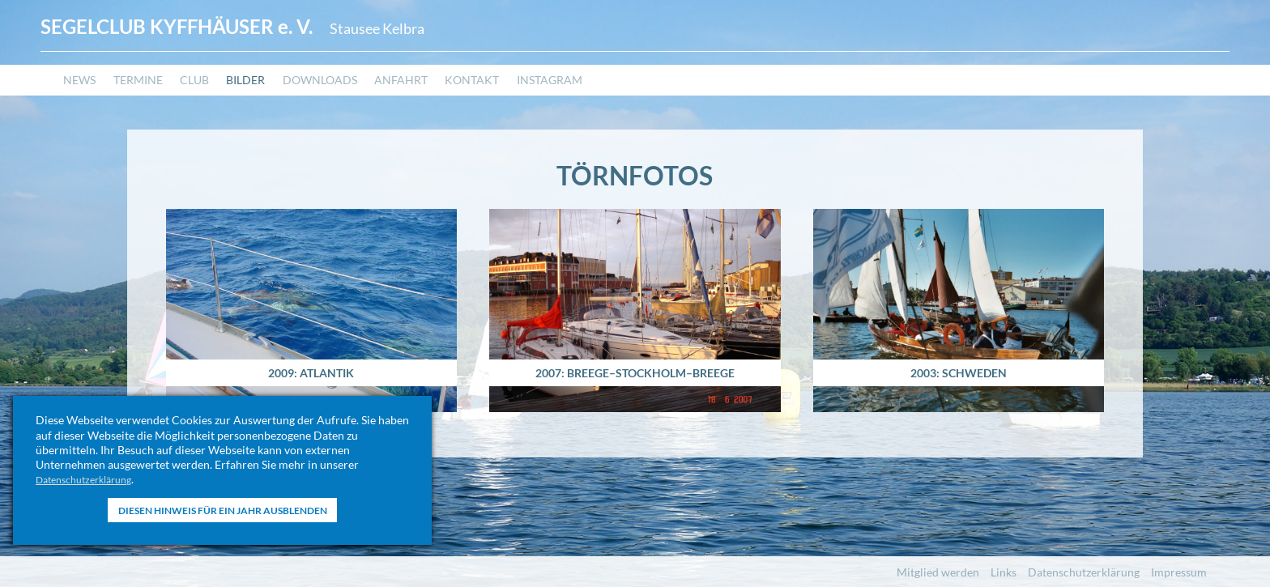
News (81, 93)
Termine (147, 93)
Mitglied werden (938, 572)
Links (1003, 572)
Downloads (352, 93)
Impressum (1179, 572)
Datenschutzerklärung (91, 479)
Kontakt (522, 93)
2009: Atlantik (311, 365)
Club (211, 93)
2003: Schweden (959, 365)
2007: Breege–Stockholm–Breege (635, 365)
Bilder (269, 93)
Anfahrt (443, 93)
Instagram (610, 93)
